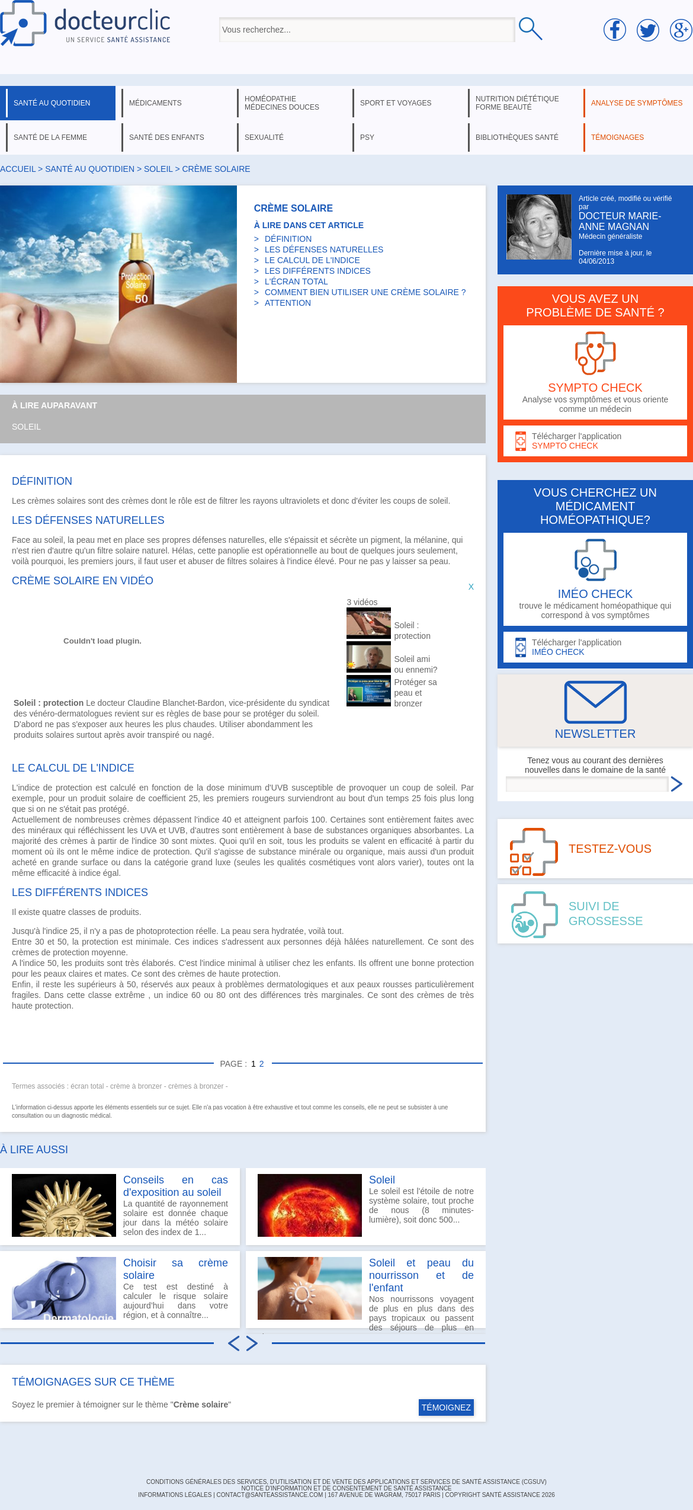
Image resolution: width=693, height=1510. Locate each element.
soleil (158, 169)
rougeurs (268, 798)
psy (367, 137)
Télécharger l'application (595, 441)
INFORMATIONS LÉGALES (174, 1495)
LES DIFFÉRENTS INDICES (318, 271)
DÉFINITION (288, 239)
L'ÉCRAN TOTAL (296, 281)
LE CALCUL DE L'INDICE (312, 260)
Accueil (18, 169)
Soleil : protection (412, 630)
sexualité (264, 137)
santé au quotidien (52, 103)
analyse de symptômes (636, 103)
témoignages (617, 137)
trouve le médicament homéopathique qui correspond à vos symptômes (595, 579)
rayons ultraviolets (286, 501)
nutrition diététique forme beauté (517, 103)
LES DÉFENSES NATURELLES (324, 249)
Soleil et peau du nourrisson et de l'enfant (421, 1275)
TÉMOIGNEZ (446, 1407)
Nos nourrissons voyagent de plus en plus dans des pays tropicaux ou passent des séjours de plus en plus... (366, 1292)
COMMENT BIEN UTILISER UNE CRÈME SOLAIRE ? (365, 292)
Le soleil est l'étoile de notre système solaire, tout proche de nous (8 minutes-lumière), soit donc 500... (366, 1205)
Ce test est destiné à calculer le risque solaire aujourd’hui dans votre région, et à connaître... (120, 1288)
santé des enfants (166, 137)
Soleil (26, 426)
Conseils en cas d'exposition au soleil (175, 1186)
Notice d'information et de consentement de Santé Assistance (346, 1488)
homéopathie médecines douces (282, 103)
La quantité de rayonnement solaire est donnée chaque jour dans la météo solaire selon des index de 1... (120, 1205)
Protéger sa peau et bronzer (415, 692)
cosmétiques (332, 862)
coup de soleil (428, 787)
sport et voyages (396, 103)
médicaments (155, 103)
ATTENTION (288, 303)
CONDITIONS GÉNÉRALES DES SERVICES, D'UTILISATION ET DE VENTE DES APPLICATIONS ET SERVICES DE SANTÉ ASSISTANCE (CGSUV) (346, 1482)
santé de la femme (50, 137)
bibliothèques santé (517, 137)
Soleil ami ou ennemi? (415, 664)
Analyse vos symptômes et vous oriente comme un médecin (595, 372)
